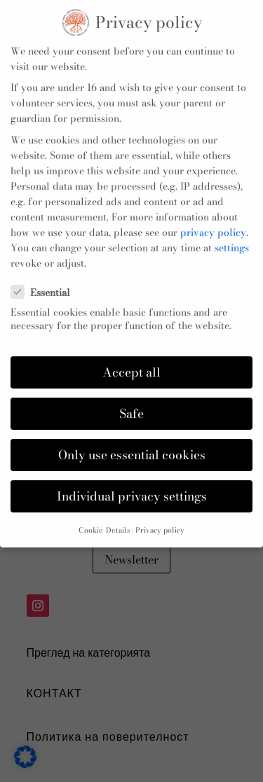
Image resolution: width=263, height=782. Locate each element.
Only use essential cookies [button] (131, 443)
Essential (46, 280)
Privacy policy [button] (159, 518)
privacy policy (213, 221)
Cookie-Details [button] (104, 518)
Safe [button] (131, 402)
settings (232, 236)
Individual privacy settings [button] (132, 484)
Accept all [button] (131, 360)
